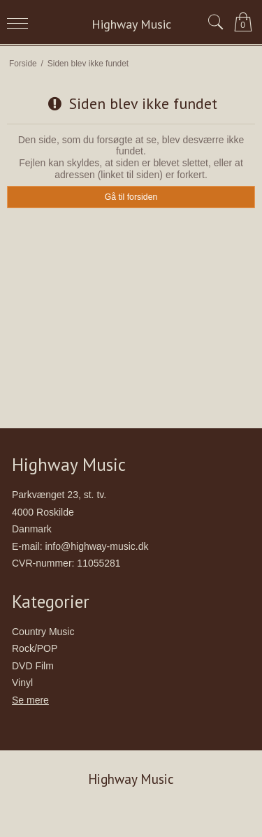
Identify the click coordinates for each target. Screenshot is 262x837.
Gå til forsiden (131, 197)
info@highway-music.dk (96, 546)
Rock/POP (34, 648)
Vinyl (22, 682)
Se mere (30, 700)
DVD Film (33, 665)
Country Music (43, 631)
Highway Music (131, 24)
